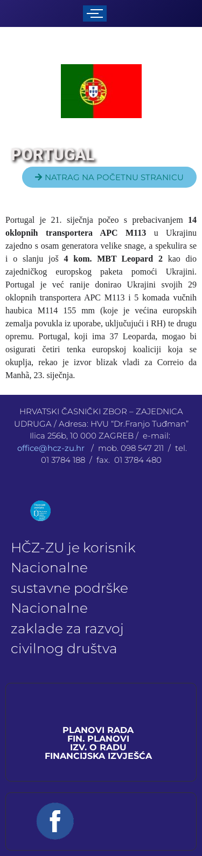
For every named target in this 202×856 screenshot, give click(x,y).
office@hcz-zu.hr (52, 448)
